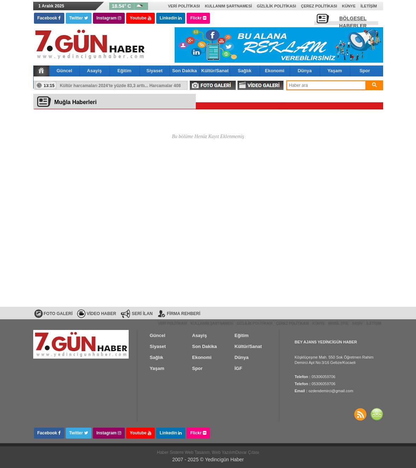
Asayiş (94, 70)
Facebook (49, 18)
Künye (349, 6)
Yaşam (334, 70)
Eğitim (124, 70)
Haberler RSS (360, 414)
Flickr (198, 18)
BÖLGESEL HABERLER (353, 20)
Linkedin (171, 18)
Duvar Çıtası (247, 452)
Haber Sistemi (171, 452)
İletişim (369, 6)
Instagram (109, 18)
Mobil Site (338, 323)
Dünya (305, 70)
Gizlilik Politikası (276, 6)
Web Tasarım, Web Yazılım (210, 452)
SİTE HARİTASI (376, 414)
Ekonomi (275, 70)
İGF (48, 82)
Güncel (64, 70)
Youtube (140, 18)
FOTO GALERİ (213, 85)
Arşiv (357, 323)
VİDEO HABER (101, 313)
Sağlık (244, 70)
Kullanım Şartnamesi (228, 6)
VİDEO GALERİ (260, 85)
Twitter (78, 18)
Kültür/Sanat (215, 70)
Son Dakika (184, 70)
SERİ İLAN (142, 313)
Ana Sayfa (41, 70)
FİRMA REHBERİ (183, 313)
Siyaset (154, 70)
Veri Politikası (184, 6)
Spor (364, 70)
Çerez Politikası (319, 6)
